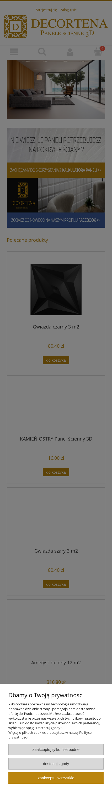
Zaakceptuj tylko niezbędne (56, 749)
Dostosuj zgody (56, 763)
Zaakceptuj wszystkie (56, 778)
